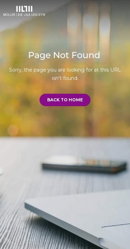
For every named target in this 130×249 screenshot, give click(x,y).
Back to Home (65, 99)
